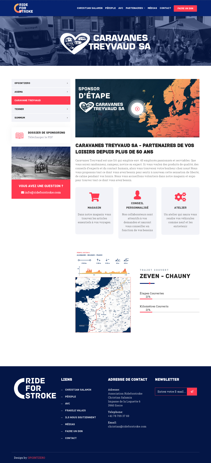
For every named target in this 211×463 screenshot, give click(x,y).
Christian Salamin (90, 8)
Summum (20, 117)
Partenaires (134, 8)
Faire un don (185, 8)
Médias (152, 8)
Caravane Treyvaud (28, 100)
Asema (19, 91)
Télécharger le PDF (40, 137)
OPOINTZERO (22, 83)
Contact (165, 8)
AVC (120, 8)
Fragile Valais (75, 410)
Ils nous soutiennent (80, 417)
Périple (110, 8)
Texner (19, 109)
